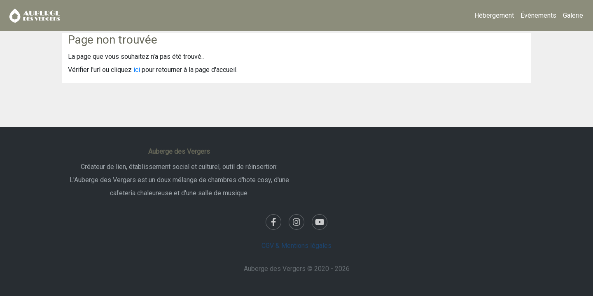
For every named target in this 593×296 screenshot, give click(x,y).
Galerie (573, 15)
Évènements (538, 15)
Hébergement (494, 15)
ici (136, 70)
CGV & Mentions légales (296, 246)
